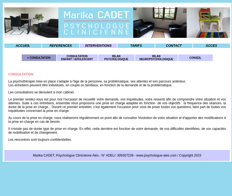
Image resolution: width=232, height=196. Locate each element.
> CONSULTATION (38, 57)
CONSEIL (195, 57)
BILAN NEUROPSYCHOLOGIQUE (156, 58)
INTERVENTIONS (98, 46)
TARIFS (136, 46)
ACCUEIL (23, 46)
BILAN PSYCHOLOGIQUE (116, 58)
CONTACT (174, 46)
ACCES (211, 46)
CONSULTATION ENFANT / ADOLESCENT (77, 58)
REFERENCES (60, 46)
